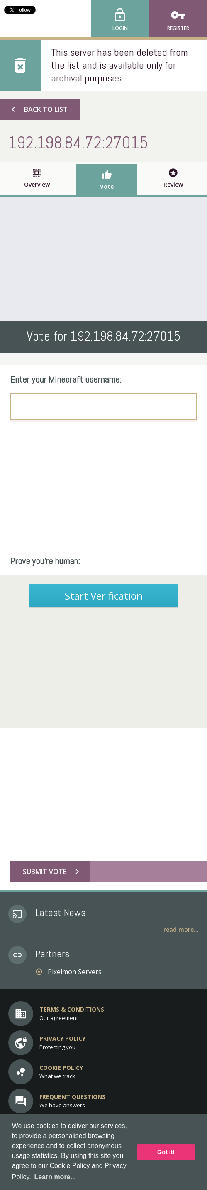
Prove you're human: (45, 561)
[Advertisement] (103, 259)
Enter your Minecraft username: (66, 379)
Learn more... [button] (54, 1176)
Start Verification (104, 595)
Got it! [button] (166, 1152)
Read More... (181, 929)
